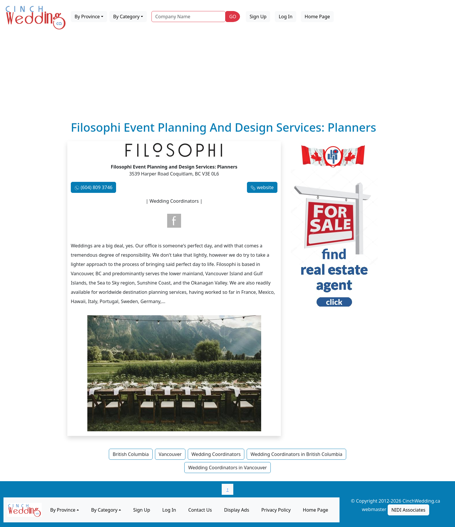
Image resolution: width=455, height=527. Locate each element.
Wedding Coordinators (216, 454)
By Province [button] (87, 16)
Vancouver (170, 454)
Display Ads (236, 510)
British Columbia (131, 454)
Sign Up (258, 16)
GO (232, 16)
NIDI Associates (408, 510)
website (265, 187)
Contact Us (200, 510)
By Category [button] (126, 16)
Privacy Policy (276, 510)
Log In (285, 16)
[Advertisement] (227, 76)
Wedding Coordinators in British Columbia (296, 454)
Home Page (317, 16)
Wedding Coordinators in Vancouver (227, 467)
